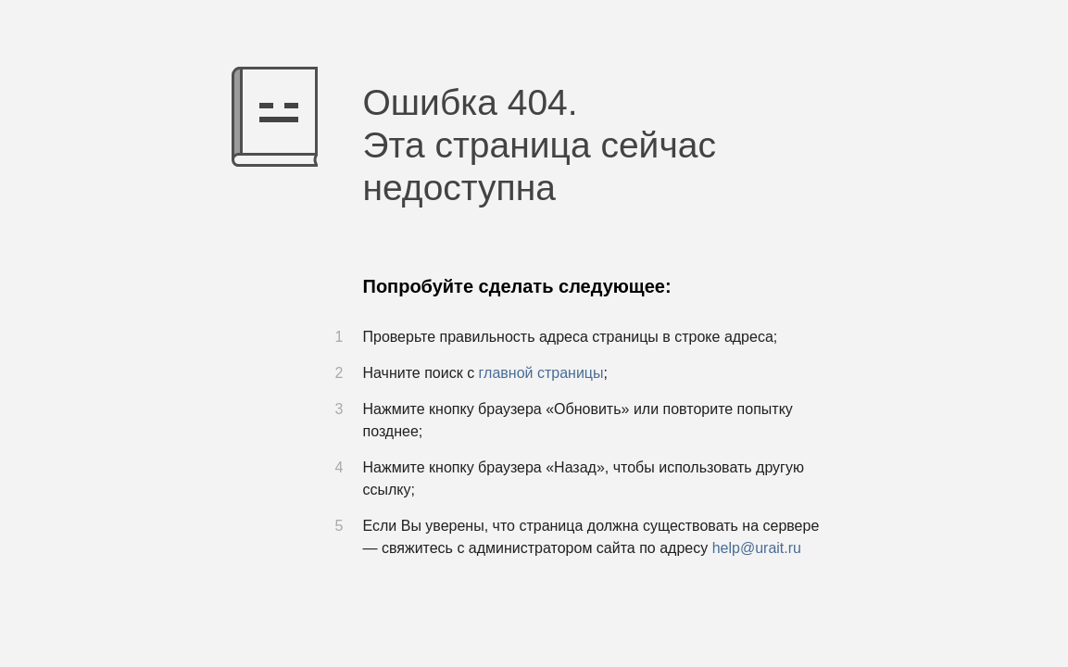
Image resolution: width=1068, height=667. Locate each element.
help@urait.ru (756, 548)
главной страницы (541, 373)
